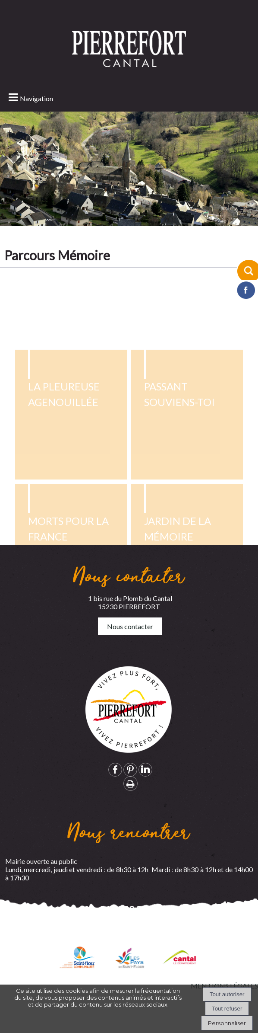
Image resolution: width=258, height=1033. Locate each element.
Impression (130, 783)
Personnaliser (227, 1023)
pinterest (130, 769)
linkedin (145, 769)
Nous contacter (130, 626)
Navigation (36, 98)
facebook (115, 769)
